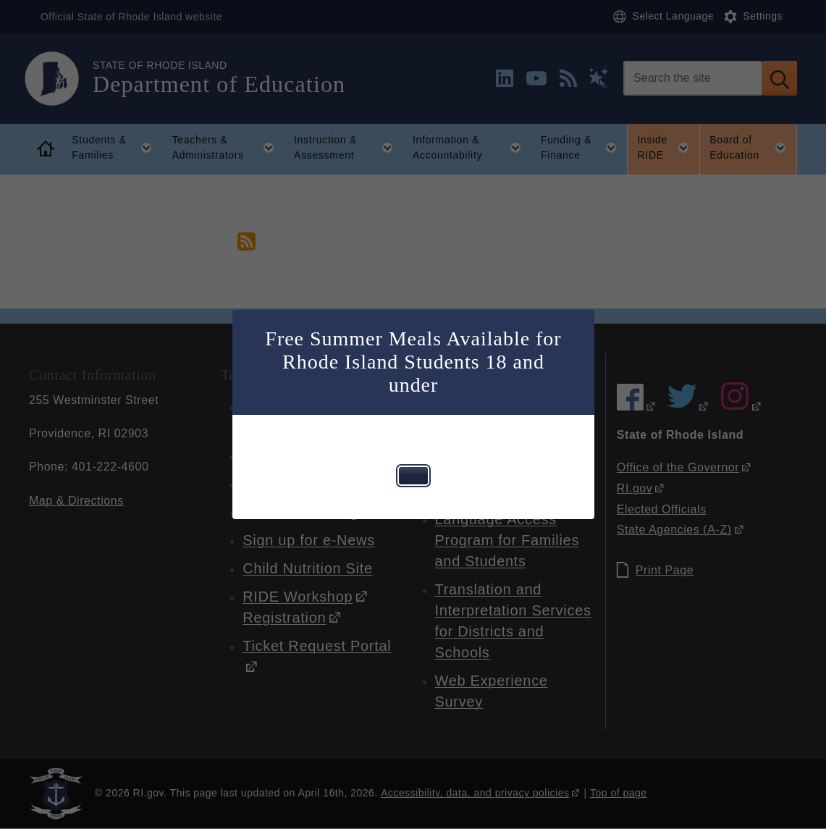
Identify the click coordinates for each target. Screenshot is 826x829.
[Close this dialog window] (413, 475)
